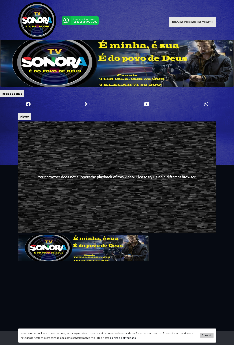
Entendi (207, 335)
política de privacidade (123, 337)
